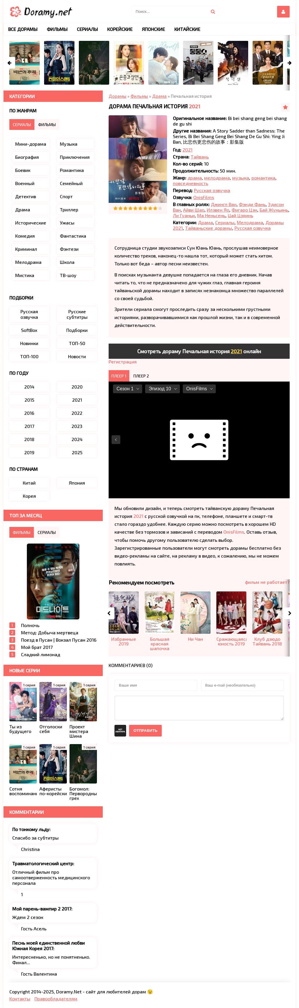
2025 (77, 452)
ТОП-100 (29, 356)
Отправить (145, 730)
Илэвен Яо (218, 210)
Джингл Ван (224, 204)
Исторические (30, 222)
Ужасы (67, 222)
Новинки (29, 343)
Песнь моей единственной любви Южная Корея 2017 (48, 945)
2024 (77, 439)
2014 (29, 386)
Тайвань (200, 156)
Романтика (72, 170)
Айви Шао (193, 210)
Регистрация (123, 361)
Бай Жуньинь (274, 210)
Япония (77, 482)
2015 (29, 400)
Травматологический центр (42, 863)
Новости (77, 356)
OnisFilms (203, 197)
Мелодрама (250, 222)
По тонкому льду (30, 829)
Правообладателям (55, 998)
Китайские (187, 29)
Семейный (71, 183)
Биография (27, 157)
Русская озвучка (212, 190)
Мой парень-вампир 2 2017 (41, 908)
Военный (24, 183)
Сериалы (224, 222)
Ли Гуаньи (184, 215)
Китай (29, 482)
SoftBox (29, 330)
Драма (205, 222)
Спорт (66, 196)
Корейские (120, 29)
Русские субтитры (77, 314)
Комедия (25, 235)
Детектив (25, 196)
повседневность (190, 183)
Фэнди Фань (252, 204)
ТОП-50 (77, 343)
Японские (153, 29)
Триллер (69, 209)
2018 (29, 439)
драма (194, 177)
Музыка (68, 144)
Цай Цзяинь (240, 215)
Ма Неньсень (211, 215)
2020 (77, 386)
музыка (240, 177)
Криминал (26, 249)
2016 (29, 413)
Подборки (77, 330)
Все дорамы (22, 29)
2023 (77, 426)
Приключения (75, 157)
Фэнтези (69, 249)
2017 (29, 426)
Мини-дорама (30, 144)
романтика (263, 177)
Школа (67, 262)
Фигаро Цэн (244, 210)
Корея (29, 496)
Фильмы (57, 29)
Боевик (22, 170)
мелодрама (217, 177)
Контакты (19, 998)
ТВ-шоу (68, 275)
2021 (194, 106)
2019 (29, 452)
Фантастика (73, 235)
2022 (77, 413)
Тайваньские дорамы (208, 228)
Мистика (24, 275)
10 (160, 208)
